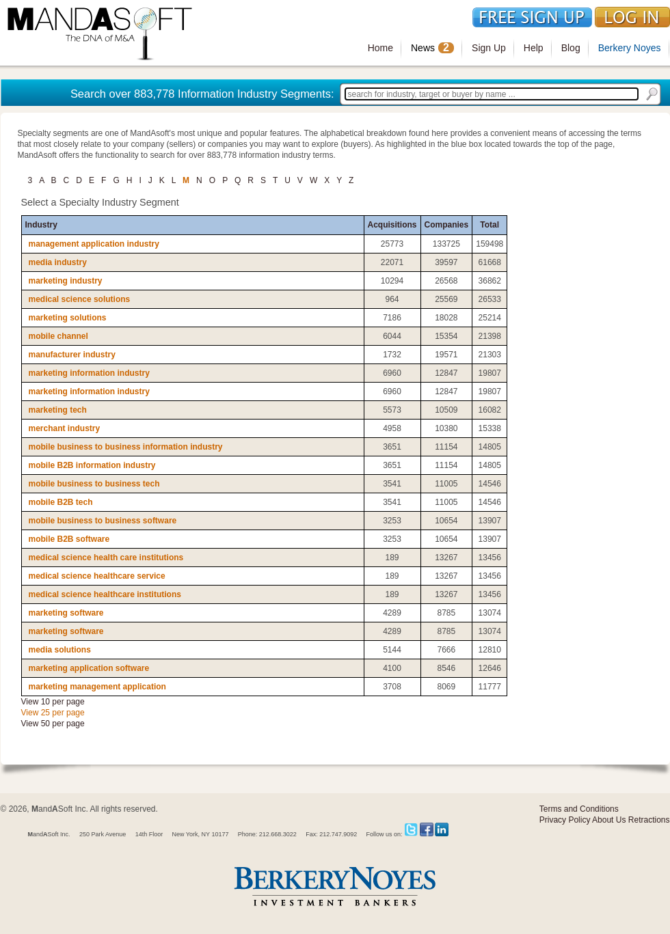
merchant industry (64, 428)
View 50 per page (53, 723)
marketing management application (97, 686)
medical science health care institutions (106, 557)
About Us (609, 820)
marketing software (66, 613)
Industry (41, 225)
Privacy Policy (565, 820)
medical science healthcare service (97, 576)
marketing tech (58, 410)
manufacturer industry (72, 354)
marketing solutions (68, 317)
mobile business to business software (103, 520)
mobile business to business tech (94, 484)
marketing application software (89, 668)
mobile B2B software (69, 539)
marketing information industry (89, 373)
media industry (58, 262)
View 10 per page (53, 701)
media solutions (60, 650)
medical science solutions (80, 299)
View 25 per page (53, 712)
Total (489, 225)
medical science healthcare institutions (105, 594)
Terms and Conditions (579, 809)
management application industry (94, 244)
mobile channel (58, 336)
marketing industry (66, 281)
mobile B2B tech (61, 502)
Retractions (649, 820)
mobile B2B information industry (92, 465)
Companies (447, 225)
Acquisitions (392, 225)
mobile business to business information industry (126, 447)
